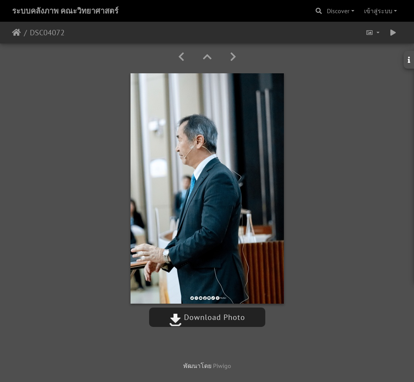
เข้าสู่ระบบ (378, 11)
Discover (338, 11)
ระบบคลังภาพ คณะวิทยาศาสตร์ (65, 11)
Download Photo (207, 317)
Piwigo (222, 366)
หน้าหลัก (16, 32)
